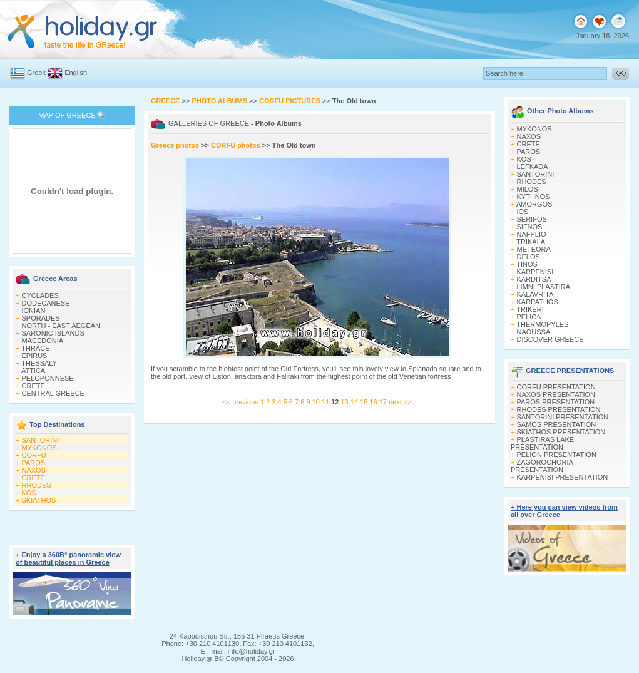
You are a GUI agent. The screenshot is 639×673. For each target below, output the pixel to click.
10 (317, 402)
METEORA (534, 249)
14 (355, 402)
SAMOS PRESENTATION (556, 424)
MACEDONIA (43, 340)
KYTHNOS (533, 196)
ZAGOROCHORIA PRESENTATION (542, 465)
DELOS (528, 256)
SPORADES (41, 318)
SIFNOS (530, 226)
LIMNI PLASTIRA (544, 286)
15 (364, 402)
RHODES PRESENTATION (559, 409)
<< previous (240, 402)
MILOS (527, 189)
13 (345, 402)
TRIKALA (530, 241)
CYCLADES (40, 295)
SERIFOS (532, 219)
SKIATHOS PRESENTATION (561, 432)
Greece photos (176, 145)
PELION (529, 317)
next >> (400, 402)
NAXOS (34, 470)
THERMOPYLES (542, 324)
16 (374, 402)
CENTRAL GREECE (53, 393)
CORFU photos (235, 145)
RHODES (36, 485)
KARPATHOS (537, 302)
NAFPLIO (531, 234)
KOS (29, 492)
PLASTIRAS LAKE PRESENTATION (542, 443)
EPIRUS (35, 355)
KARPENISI (535, 271)
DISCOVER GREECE (550, 339)
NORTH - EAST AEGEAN (61, 325)
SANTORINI (40, 440)
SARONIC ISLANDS (53, 333)
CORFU (34, 455)
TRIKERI (529, 309)
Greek (36, 72)
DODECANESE (46, 303)
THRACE (35, 348)
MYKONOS (39, 447)
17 (384, 402)
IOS (523, 211)
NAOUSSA (534, 332)
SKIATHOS (39, 500)
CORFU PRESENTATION (556, 387)
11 (326, 402)
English (75, 72)
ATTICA (33, 370)
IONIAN (34, 310)
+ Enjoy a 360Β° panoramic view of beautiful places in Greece (68, 558)
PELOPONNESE (48, 378)
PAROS (34, 462)
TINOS (527, 264)
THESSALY (39, 363)
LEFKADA (532, 166)
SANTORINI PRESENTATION (563, 417)
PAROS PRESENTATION (556, 402)
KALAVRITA (535, 294)
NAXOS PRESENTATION (556, 394)
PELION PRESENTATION (556, 454)
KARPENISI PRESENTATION (562, 477)
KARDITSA (534, 279)
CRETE (33, 385)
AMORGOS (534, 204)
